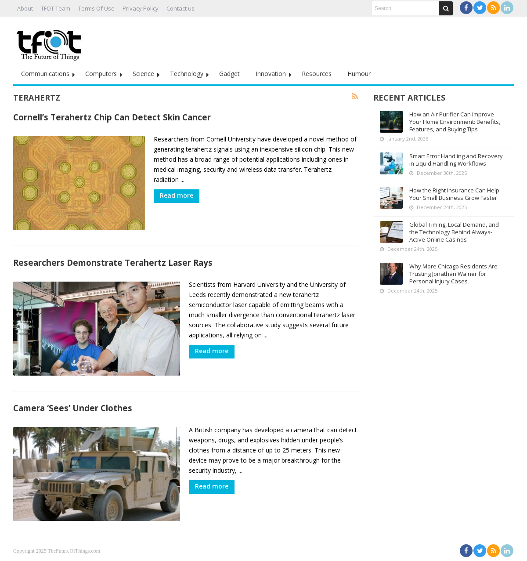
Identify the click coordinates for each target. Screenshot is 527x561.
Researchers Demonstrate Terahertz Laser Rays (113, 262)
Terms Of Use (96, 8)
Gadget (229, 73)
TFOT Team (55, 8)
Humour (359, 73)
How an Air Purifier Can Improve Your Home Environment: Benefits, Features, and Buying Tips (454, 121)
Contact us (180, 8)
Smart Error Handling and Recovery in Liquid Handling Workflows (456, 159)
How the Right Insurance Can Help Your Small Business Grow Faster (454, 194)
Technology (186, 73)
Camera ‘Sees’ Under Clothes (72, 407)
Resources (317, 73)
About (25, 8)
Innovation (271, 73)
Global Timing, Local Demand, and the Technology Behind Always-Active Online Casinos (454, 232)
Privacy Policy (141, 8)
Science (143, 73)
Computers (101, 73)
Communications (45, 73)
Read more (176, 195)
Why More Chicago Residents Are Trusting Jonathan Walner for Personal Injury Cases (453, 273)
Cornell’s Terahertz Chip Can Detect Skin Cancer (112, 117)
